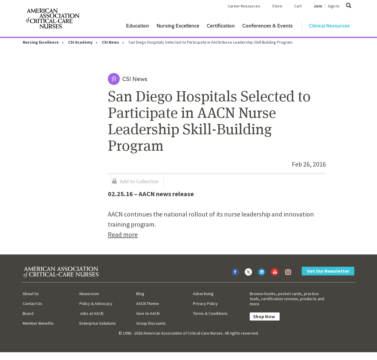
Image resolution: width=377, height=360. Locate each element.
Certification (221, 25)
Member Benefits (38, 323)
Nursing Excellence (178, 25)
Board (28, 313)
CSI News (110, 42)
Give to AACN (148, 313)
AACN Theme (147, 303)
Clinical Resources (329, 25)
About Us (31, 293)
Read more (123, 234)
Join (318, 6)
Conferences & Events (267, 25)
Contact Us (32, 303)
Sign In (333, 6)
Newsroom (89, 293)
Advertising (203, 293)
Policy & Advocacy (95, 303)
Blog (140, 293)
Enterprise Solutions (97, 323)
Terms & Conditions (210, 313)
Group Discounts (151, 323)
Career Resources (244, 6)
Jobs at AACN (91, 313)
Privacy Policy (205, 303)
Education (137, 25)
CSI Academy (80, 42)
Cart (298, 6)
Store (277, 6)
